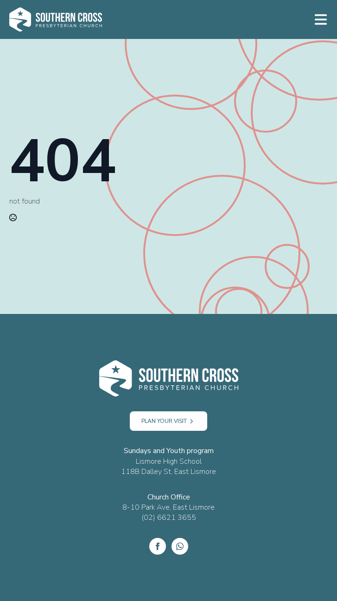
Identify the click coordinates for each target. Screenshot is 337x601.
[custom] (180, 546)
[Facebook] (157, 546)
